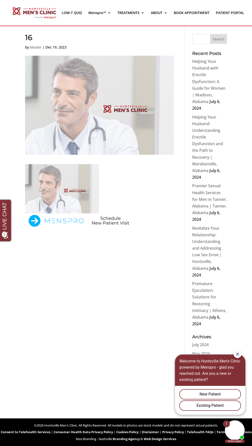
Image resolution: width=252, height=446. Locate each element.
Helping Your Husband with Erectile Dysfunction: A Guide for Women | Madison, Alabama (208, 81)
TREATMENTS (128, 13)
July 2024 (200, 344)
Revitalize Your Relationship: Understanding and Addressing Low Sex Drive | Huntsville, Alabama (207, 248)
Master (36, 47)
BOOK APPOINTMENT (191, 13)
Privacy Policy (173, 432)
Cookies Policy (127, 432)
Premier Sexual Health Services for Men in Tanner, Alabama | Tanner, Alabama (209, 199)
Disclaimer (150, 432)
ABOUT (156, 13)
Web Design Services (160, 439)
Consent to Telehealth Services (25, 432)
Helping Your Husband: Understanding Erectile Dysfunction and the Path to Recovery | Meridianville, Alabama (207, 143)
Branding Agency (126, 439)
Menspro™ (97, 13)
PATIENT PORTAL (230, 13)
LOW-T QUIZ (72, 13)
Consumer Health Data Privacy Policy (83, 432)
